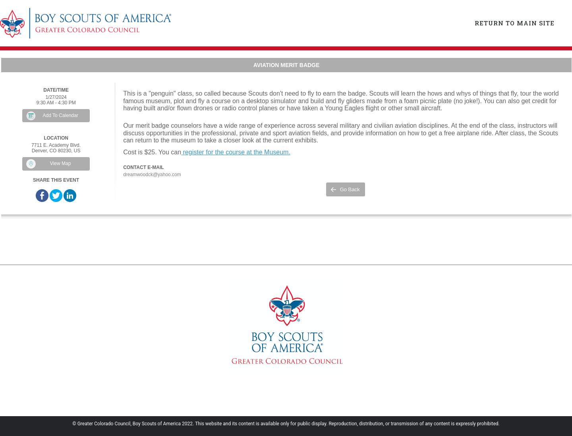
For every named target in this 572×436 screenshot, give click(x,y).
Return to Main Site (515, 23)
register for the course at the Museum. (235, 152)
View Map (60, 163)
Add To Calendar (60, 115)
